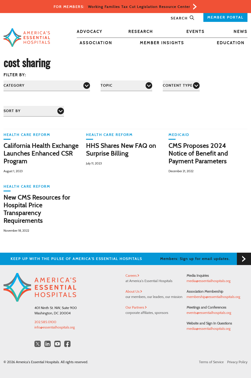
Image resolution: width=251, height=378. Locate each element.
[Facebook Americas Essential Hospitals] (67, 344)
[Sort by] (34, 111)
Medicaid (179, 135)
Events (195, 32)
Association (96, 43)
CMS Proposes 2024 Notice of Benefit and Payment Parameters (198, 154)
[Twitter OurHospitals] (37, 344)
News (240, 32)
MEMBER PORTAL (225, 17)
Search (183, 18)
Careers (132, 275)
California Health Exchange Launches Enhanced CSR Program (41, 154)
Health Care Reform (27, 135)
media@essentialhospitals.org (208, 281)
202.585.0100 (45, 322)
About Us (134, 291)
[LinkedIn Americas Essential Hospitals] (47, 344)
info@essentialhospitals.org (54, 327)
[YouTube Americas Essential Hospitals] (57, 344)
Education (231, 43)
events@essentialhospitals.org (209, 313)
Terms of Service (211, 362)
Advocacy (89, 32)
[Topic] (126, 85)
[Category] (47, 85)
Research (140, 32)
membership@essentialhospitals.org (213, 297)
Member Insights (162, 43)
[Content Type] (181, 85)
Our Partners (136, 307)
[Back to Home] (27, 37)
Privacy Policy (237, 362)
